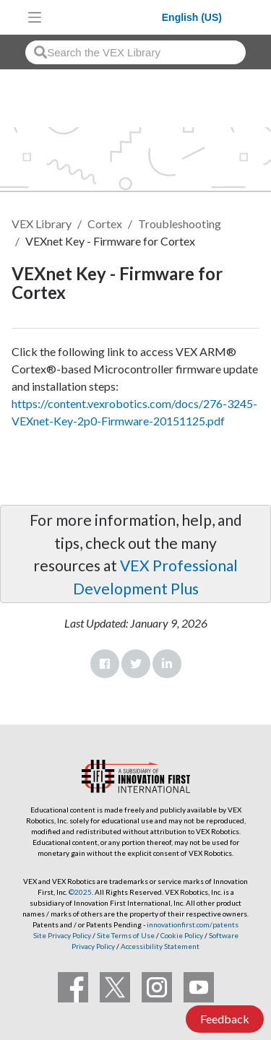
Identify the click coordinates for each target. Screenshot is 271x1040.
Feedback (224, 1019)
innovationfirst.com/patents (192, 924)
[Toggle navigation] (34, 17)
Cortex (104, 223)
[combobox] (135, 52)
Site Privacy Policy (62, 935)
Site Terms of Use (125, 935)
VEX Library (42, 223)
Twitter (135, 663)
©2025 (80, 892)
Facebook (104, 663)
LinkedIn (166, 663)
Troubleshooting (179, 223)
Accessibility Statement (160, 946)
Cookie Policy (181, 935)
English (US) (192, 17)
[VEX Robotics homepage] (105, 16)
